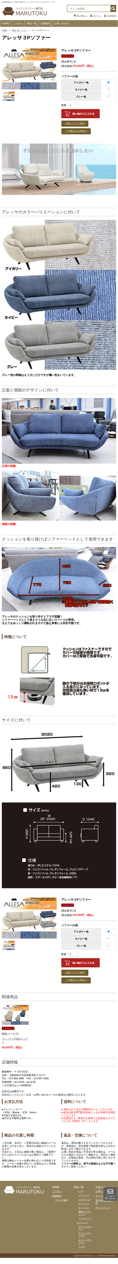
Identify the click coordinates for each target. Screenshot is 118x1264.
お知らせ (100, 1187)
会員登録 (110, 15)
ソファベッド (84, 1218)
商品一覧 (32, 24)
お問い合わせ (61, 23)
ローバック (83, 1203)
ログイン (95, 15)
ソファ (80, 1191)
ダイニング (82, 1222)
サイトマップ (103, 1207)
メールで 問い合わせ (110, 1194)
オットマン (83, 1207)
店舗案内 (46, 24)
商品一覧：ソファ (19, 30)
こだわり (18, 23)
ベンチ (81, 1246)
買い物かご (80, 15)
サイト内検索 (103, 1196)
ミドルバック (84, 1199)
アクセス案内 (61, 1200)
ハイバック (83, 1195)
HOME (5, 23)
